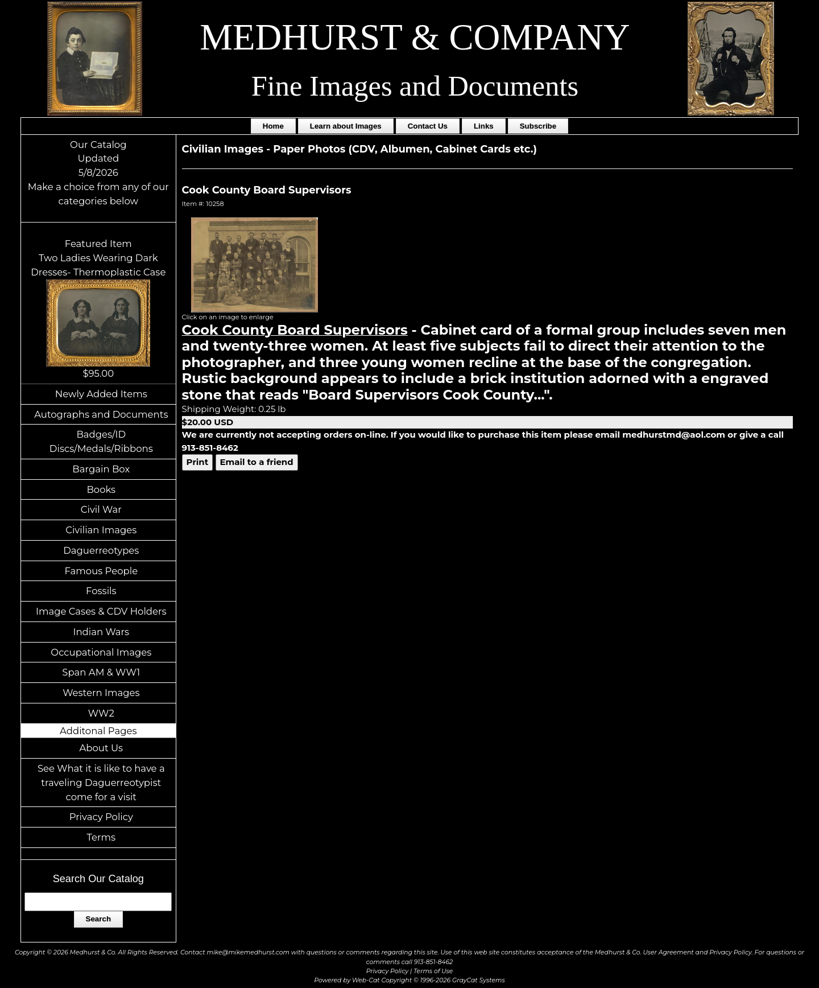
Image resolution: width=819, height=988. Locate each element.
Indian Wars (101, 631)
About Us (101, 748)
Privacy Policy (101, 816)
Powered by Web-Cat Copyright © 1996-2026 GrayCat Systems (409, 980)
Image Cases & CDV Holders (101, 611)
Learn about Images (346, 126)
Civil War (101, 509)
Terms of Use (433, 971)
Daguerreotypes (101, 550)
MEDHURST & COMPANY (415, 37)
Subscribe (538, 126)
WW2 (101, 713)
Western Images (101, 692)
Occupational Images (101, 652)
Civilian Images (100, 530)
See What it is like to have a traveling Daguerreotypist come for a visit (101, 782)
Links (484, 126)
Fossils (101, 590)
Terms (101, 837)
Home (273, 126)
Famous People (101, 571)
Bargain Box (101, 469)
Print (198, 461)
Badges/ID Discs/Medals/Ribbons (101, 441)
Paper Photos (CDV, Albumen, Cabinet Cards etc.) (405, 149)
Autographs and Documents (101, 414)
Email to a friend (256, 461)
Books (100, 489)
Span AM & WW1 (101, 672)
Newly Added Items (101, 394)
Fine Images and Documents (414, 86)
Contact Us (428, 126)
